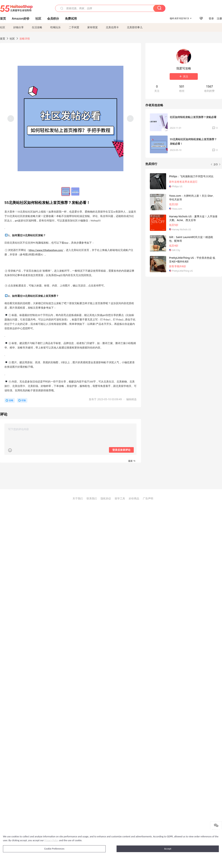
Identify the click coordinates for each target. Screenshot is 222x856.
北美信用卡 (112, 27)
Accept (167, 848)
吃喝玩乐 (55, 27)
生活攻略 (37, 27)
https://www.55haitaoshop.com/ (46, 250)
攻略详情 (24, 38)
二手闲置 (74, 27)
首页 (2, 38)
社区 (2, 27)
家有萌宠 (92, 27)
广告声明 (148, 498)
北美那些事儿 (134, 27)
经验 (23, 400)
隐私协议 (106, 498)
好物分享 (18, 27)
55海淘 (16, 8)
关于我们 (78, 498)
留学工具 (120, 498)
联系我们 (92, 498)
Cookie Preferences (54, 848)
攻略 (11, 400)
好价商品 (134, 498)
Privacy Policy (51, 840)
